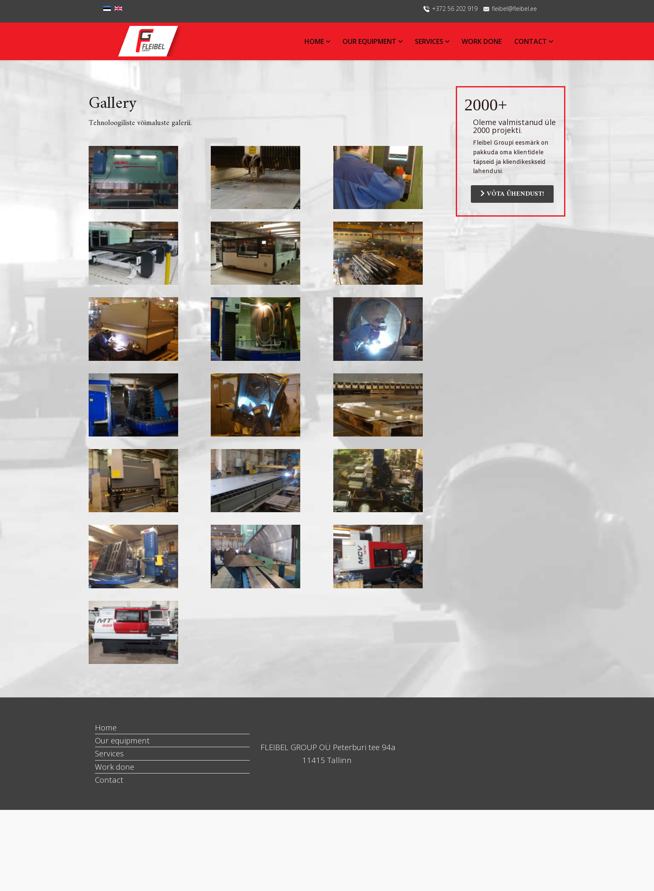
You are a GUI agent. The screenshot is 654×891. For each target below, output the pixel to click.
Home (315, 41)
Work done (482, 41)
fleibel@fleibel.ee (514, 9)
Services (430, 41)
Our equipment (370, 41)
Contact (530, 41)
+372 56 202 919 (455, 9)
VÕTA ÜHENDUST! (512, 194)
